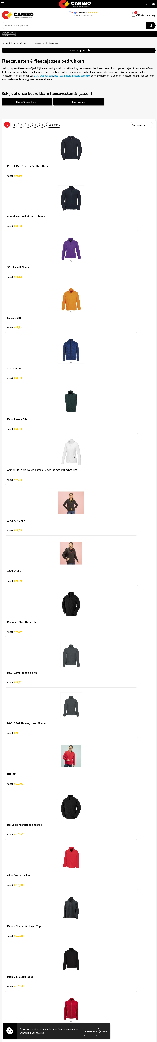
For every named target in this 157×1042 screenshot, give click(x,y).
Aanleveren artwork (90, 909)
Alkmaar (6, 867)
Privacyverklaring (89, 932)
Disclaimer (85, 942)
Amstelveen (18, 867)
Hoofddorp (8, 871)
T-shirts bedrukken (11, 971)
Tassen (83, 980)
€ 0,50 (14, 175)
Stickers (84, 985)
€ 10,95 (90, 631)
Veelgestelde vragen (90, 923)
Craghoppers (46, 75)
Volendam (64, 871)
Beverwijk (46, 867)
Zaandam (77, 871)
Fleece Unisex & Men (26, 101)
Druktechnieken (88, 937)
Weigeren (103, 1031)
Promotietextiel (19, 42)
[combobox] (74, 25)
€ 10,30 (90, 479)
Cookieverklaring (89, 928)
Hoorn (18, 871)
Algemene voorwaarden (92, 918)
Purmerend (51, 871)
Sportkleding (87, 971)
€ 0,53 (14, 276)
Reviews (82, 12)
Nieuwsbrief (8, 985)
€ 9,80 (89, 377)
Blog (4, 966)
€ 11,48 (15, 732)
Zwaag (88, 871)
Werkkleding (86, 962)
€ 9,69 (89, 327)
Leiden (39, 871)
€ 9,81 (14, 428)
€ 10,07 (15, 479)
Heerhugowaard (87, 867)
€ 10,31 (15, 530)
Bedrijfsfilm (8, 980)
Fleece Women (78, 101)
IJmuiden (29, 871)
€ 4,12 (14, 225)
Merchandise (8, 976)
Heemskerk (70, 867)
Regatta (58, 75)
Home (5, 42)
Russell (76, 75)
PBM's (83, 966)
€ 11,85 (90, 732)
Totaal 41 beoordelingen (83, 15)
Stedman (85, 75)
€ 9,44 (14, 327)
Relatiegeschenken (90, 976)
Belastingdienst (88, 904)
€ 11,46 (15, 682)
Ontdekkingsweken (12, 957)
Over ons (6, 962)
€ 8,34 (89, 276)
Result (67, 75)
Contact (84, 914)
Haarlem (58, 867)
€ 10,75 (90, 580)
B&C (36, 75)
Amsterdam (33, 867)
